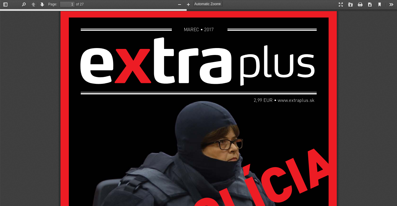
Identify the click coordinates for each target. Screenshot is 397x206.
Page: (52, 4)
